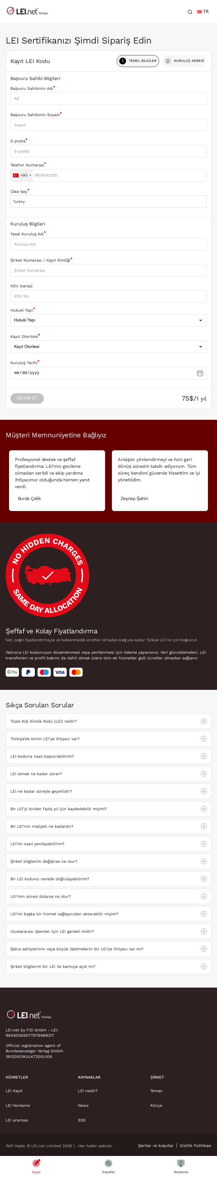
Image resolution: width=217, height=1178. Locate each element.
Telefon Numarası (28, 164)
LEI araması (17, 1120)
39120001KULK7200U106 (29, 1057)
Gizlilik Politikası (195, 1146)
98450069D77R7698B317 (30, 1035)
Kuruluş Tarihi (25, 362)
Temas (156, 1091)
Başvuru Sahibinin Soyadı (36, 114)
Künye (156, 1105)
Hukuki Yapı (22, 309)
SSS (82, 1120)
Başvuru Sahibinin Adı (32, 88)
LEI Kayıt (14, 1091)
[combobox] (22, 175)
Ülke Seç (19, 191)
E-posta (18, 140)
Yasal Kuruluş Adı (28, 233)
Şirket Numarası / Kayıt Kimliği (41, 259)
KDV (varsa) (21, 286)
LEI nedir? (88, 1091)
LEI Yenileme (18, 1105)
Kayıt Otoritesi (25, 336)
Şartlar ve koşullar (156, 1146)
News (83, 1105)
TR (203, 11)
